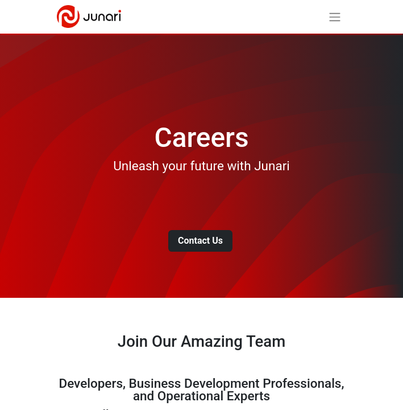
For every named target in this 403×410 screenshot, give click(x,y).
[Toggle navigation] (335, 17)
